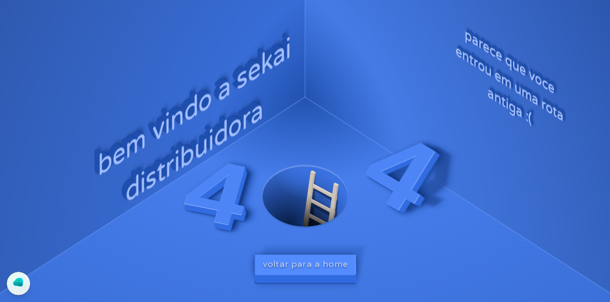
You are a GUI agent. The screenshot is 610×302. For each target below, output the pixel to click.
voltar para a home (305, 264)
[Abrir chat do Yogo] (18, 283)
